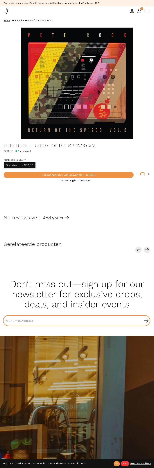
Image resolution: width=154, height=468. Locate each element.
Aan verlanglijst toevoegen (75, 180)
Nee (125, 463)
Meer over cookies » (140, 463)
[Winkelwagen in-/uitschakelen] (139, 11)
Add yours (53, 218)
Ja (116, 463)
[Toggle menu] (146, 11)
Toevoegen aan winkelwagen (68, 175)
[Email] (76, 320)
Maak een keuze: (15, 160)
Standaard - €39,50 (19, 165)
